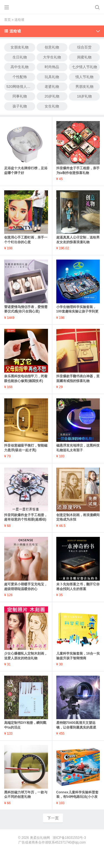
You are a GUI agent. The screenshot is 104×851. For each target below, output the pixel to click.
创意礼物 (52, 47)
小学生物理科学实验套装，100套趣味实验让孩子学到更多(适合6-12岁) (77, 311)
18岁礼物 (84, 96)
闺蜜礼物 (84, 57)
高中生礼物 (20, 67)
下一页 (53, 818)
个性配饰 (19, 77)
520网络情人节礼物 (20, 86)
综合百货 (84, 47)
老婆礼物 (52, 86)
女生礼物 (52, 106)
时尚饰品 (52, 67)
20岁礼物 (52, 96)
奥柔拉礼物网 (40, 838)
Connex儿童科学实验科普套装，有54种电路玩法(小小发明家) (77, 797)
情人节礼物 (84, 77)
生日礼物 (19, 57)
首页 (7, 20)
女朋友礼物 (20, 47)
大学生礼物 (52, 57)
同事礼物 (19, 96)
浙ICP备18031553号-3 (69, 838)
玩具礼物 (52, 77)
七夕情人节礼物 (84, 67)
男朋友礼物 (84, 86)
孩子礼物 (19, 106)
